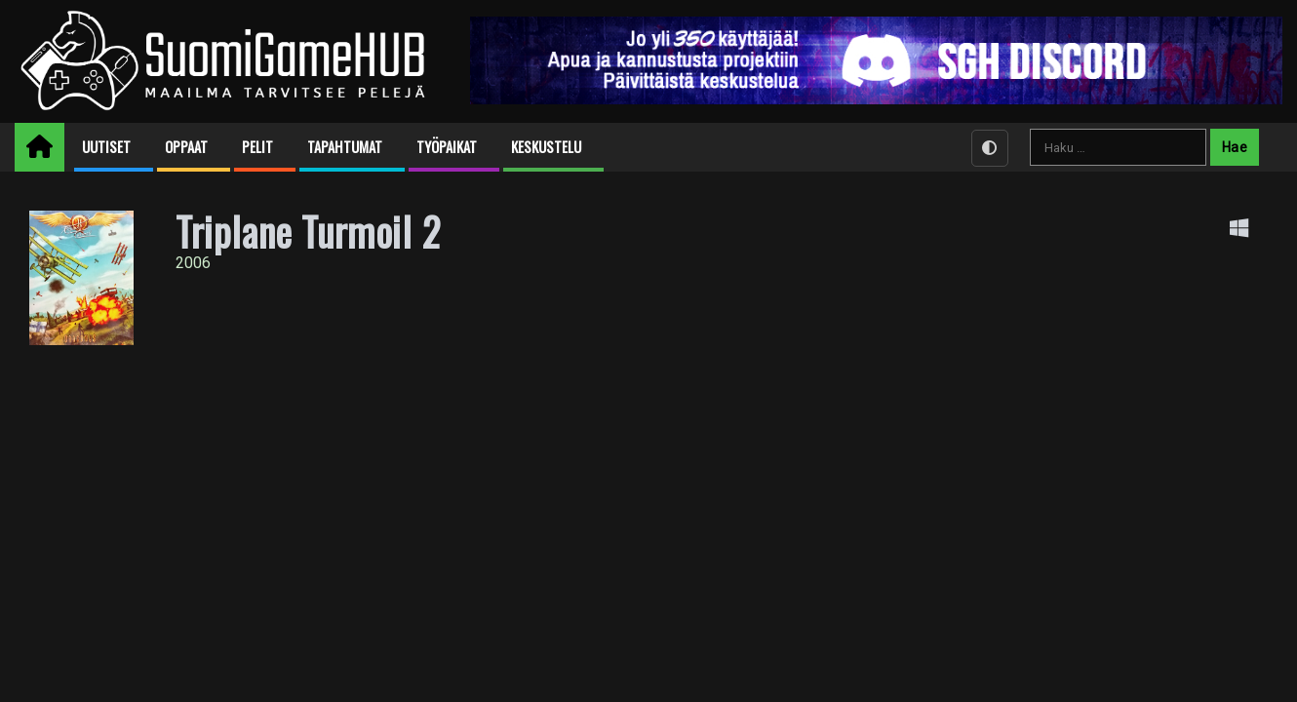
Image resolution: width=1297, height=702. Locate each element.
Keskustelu (546, 146)
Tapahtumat (344, 146)
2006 (193, 263)
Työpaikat (446, 146)
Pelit (257, 146)
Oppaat (186, 146)
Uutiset (106, 146)
